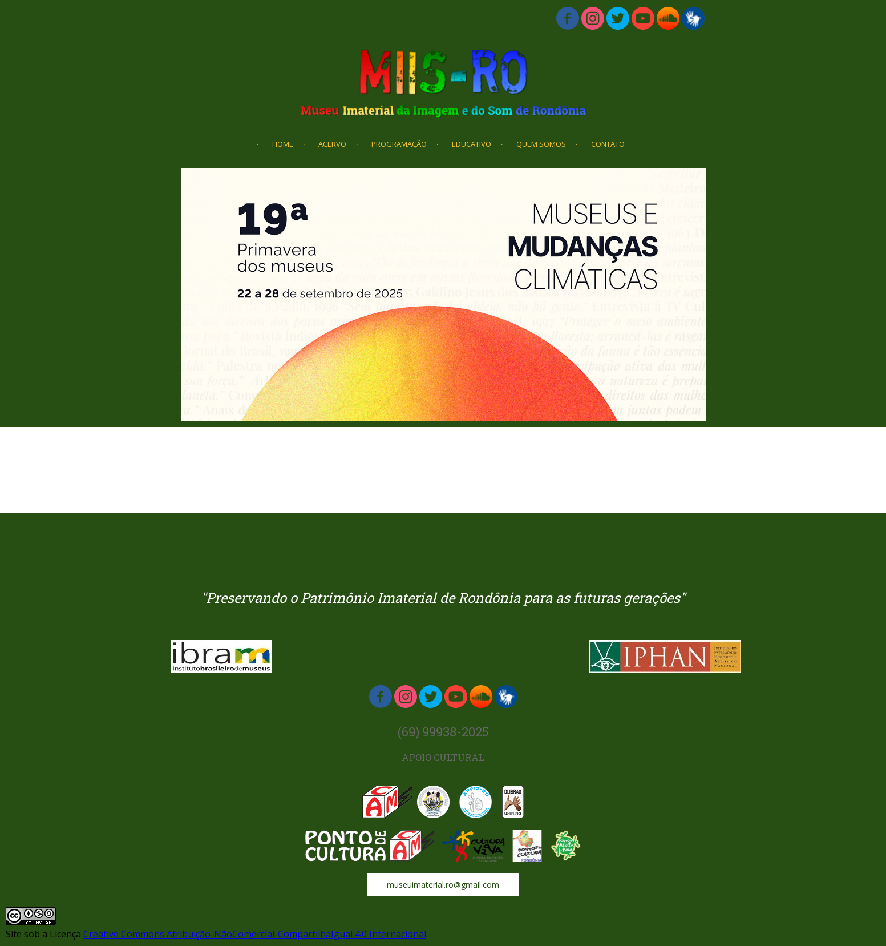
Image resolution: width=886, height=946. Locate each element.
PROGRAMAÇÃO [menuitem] (399, 144)
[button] (443, 884)
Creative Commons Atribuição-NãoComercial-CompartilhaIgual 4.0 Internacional (254, 934)
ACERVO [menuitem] (332, 144)
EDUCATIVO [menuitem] (471, 144)
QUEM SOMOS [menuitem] (541, 144)
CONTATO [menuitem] (608, 144)
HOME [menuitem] (282, 144)
